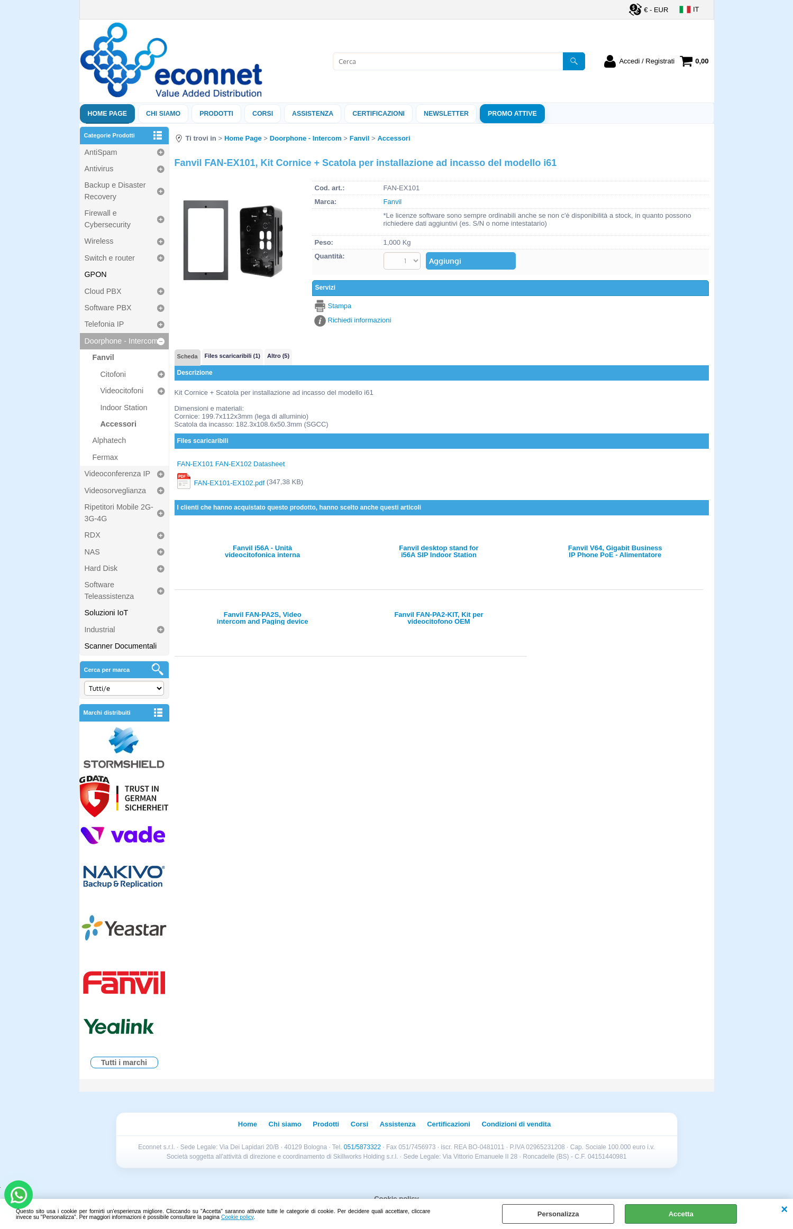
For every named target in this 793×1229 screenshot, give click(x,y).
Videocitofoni (122, 390)
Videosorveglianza (116, 490)
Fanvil (103, 357)
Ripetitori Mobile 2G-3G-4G (119, 512)
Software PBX (108, 307)
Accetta (681, 1214)
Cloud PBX (103, 291)
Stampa (340, 306)
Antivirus (99, 168)
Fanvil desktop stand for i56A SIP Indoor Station (438, 551)
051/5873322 (362, 1147)
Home (247, 1124)
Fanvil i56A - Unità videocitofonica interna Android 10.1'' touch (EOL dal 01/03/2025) (263, 551)
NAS (92, 552)
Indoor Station (124, 407)
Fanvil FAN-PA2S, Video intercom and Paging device (262, 618)
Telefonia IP (104, 324)
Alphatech (109, 440)
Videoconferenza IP (118, 473)
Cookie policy (237, 1217)
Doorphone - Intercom (121, 341)
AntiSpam (101, 152)
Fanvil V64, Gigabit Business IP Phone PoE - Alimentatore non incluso (615, 551)
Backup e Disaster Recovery (115, 190)
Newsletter (446, 113)
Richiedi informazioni (359, 320)
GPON (96, 274)
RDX (93, 535)
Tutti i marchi (124, 1062)
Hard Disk (101, 568)
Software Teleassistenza (109, 590)
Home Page (107, 113)
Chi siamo (163, 113)
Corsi (262, 113)
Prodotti (216, 113)
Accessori (118, 424)
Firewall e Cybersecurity (108, 218)
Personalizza (558, 1214)
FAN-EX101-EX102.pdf (229, 482)
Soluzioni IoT (107, 612)
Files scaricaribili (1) (232, 356)
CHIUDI (784, 1209)
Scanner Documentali (121, 646)
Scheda (187, 356)
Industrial (100, 629)
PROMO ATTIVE (512, 113)
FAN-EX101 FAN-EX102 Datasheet (231, 464)
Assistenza (398, 1124)
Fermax (105, 457)
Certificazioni (378, 113)
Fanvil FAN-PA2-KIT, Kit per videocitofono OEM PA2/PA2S (438, 618)
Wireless (99, 241)
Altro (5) (278, 356)
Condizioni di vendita (516, 1124)
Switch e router (110, 258)
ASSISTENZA (312, 113)
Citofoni (113, 374)
